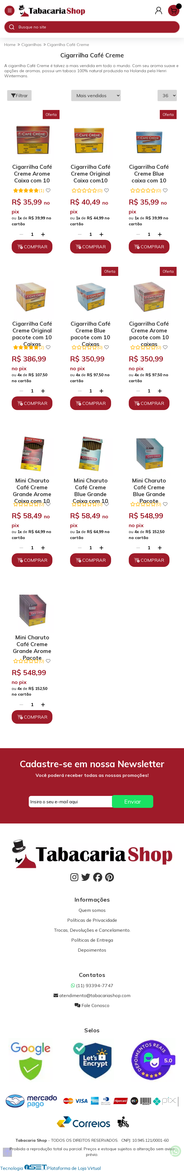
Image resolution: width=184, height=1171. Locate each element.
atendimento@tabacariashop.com (92, 995)
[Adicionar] (43, 234)
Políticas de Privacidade (92, 920)
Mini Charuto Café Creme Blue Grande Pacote (149, 486)
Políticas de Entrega (92, 940)
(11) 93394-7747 (92, 985)
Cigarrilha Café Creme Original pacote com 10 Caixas (32, 329)
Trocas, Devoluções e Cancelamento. (92, 930)
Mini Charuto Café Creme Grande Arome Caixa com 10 (32, 486)
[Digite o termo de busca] (99, 27)
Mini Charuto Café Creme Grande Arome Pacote (32, 643)
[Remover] (21, 234)
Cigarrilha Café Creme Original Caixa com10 (91, 172)
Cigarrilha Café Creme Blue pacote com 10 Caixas (91, 329)
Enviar (132, 801)
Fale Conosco (92, 1005)
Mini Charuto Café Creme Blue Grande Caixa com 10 (90, 486)
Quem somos (92, 910)
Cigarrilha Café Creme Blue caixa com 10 (149, 172)
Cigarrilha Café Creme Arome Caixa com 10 (32, 172)
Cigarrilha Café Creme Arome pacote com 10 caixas (149, 329)
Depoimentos (92, 950)
